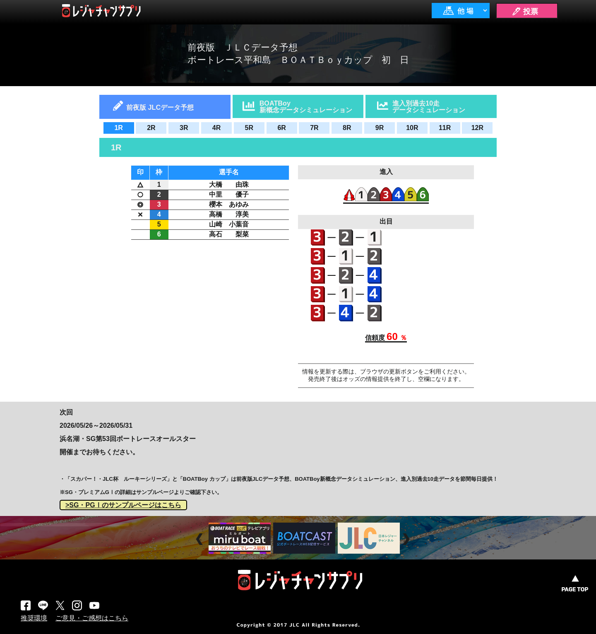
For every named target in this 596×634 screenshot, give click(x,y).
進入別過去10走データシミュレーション (428, 106)
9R (379, 127)
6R (281, 127)
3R (184, 127)
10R (412, 127)
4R (216, 127)
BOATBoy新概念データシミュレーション (306, 106)
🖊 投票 (525, 11)
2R (151, 127)
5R (249, 127)
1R (118, 127)
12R (477, 127)
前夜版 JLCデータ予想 (160, 107)
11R (445, 127)
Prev (200, 539)
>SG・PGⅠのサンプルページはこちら (123, 505)
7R (314, 127)
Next (407, 539)
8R (347, 127)
